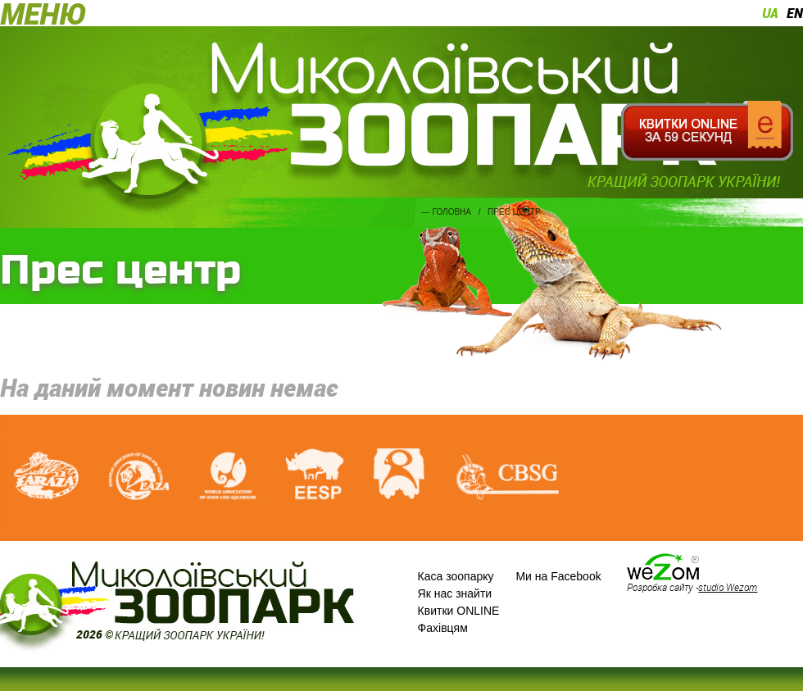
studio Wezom (727, 586)
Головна (452, 211)
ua (770, 13)
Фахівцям (443, 627)
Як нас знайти (455, 593)
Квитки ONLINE (459, 610)
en (795, 13)
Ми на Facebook (558, 576)
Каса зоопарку (456, 576)
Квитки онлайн (706, 131)
